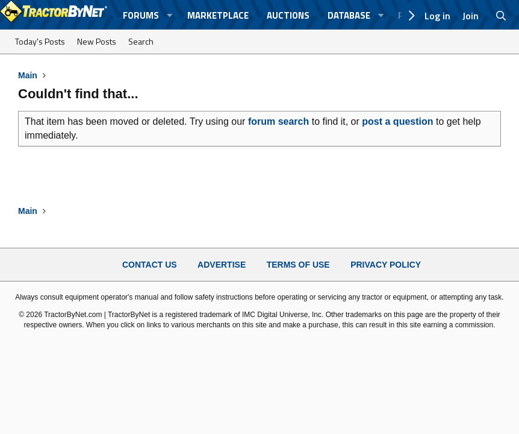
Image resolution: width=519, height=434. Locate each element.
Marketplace (218, 15)
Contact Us (149, 264)
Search (141, 41)
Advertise (221, 264)
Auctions (288, 15)
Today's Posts (40, 41)
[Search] (501, 16)
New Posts (96, 41)
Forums (141, 15)
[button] (169, 15)
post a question (397, 121)
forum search (278, 121)
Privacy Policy (385, 264)
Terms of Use (298, 264)
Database (349, 15)
